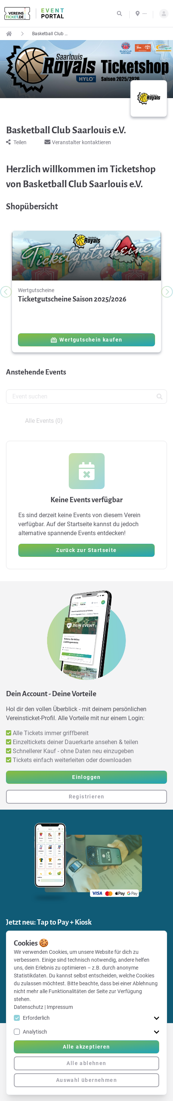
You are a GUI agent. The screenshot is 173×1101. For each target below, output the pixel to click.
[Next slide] (167, 292)
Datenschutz (29, 1007)
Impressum (60, 1007)
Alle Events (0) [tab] (44, 420)
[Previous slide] (6, 292)
